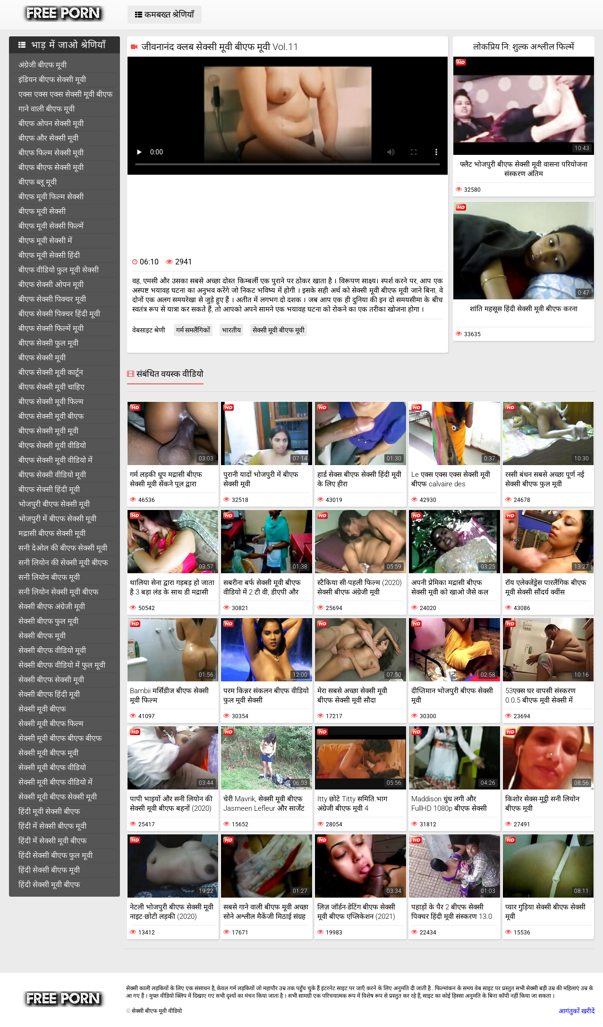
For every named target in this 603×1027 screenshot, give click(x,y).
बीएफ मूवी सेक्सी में (45, 240)
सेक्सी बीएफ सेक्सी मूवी (51, 679)
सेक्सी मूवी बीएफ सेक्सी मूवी (57, 796)
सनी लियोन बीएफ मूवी (49, 577)
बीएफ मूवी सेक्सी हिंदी (49, 255)
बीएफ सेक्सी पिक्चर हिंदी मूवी (59, 313)
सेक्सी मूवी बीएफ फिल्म (51, 723)
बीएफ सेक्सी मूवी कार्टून (50, 372)
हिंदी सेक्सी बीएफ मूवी (49, 870)
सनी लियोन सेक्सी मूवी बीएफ (58, 591)
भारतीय (231, 330)
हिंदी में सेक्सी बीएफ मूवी (52, 826)
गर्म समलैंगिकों (193, 330)
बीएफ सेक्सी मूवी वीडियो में (55, 460)
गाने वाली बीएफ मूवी (46, 108)
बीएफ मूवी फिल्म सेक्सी (51, 196)
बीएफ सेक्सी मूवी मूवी (48, 430)
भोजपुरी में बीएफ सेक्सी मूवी (57, 518)
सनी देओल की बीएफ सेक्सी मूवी (62, 547)
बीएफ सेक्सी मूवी (42, 357)
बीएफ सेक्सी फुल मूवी (48, 343)
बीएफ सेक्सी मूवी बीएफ (51, 416)
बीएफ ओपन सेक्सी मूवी (51, 123)
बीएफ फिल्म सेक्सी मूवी (51, 152)
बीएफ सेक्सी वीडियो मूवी (52, 474)
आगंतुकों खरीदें (577, 1011)
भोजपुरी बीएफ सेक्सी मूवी (54, 504)
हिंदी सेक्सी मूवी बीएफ (49, 884)
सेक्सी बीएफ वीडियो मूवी (52, 650)
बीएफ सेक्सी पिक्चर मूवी (52, 299)
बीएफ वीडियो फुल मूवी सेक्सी (58, 269)
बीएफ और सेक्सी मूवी (48, 138)
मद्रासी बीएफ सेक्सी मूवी (51, 533)
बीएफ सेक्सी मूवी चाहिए (51, 386)
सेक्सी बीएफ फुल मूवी (48, 621)
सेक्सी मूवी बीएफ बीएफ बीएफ (60, 738)
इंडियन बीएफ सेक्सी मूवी (52, 79)
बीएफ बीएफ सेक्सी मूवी (51, 167)
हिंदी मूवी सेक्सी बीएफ (49, 811)
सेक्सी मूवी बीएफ (42, 708)
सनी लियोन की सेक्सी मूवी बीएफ (63, 562)
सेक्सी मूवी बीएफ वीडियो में (55, 782)
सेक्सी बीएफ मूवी (42, 635)
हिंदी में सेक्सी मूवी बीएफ (52, 840)
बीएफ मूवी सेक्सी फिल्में (51, 225)
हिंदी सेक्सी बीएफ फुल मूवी (55, 855)
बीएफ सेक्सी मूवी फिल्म (51, 401)
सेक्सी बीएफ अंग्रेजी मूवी (51, 606)
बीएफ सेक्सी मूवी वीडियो (52, 445)
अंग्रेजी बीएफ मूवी (42, 64)
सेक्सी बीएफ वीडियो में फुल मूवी (61, 665)
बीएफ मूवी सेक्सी (42, 211)
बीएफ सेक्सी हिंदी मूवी (49, 489)
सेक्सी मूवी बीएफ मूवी (48, 752)
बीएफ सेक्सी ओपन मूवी (51, 284)
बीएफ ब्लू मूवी (37, 182)
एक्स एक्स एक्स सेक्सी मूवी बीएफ (65, 94)
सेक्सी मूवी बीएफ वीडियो (52, 767)
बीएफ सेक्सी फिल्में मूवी (51, 328)
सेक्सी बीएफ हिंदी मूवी (49, 694)
